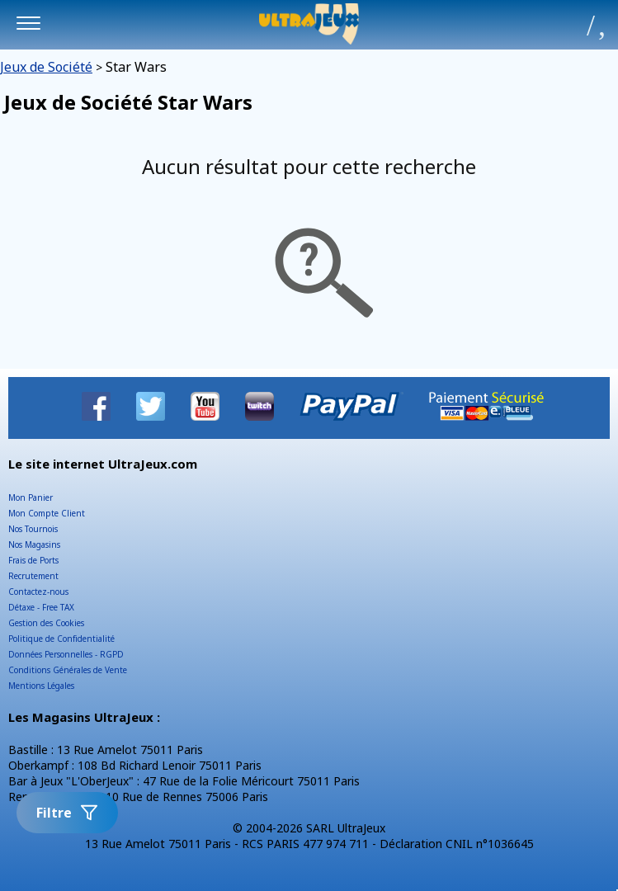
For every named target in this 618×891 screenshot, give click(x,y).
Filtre (67, 813)
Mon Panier (30, 497)
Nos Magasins (34, 544)
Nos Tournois (33, 529)
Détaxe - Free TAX (41, 607)
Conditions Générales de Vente (67, 670)
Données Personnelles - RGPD (66, 654)
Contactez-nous (38, 591)
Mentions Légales (41, 685)
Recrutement (33, 576)
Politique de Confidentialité (61, 638)
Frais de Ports (33, 560)
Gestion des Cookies (46, 623)
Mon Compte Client (46, 513)
